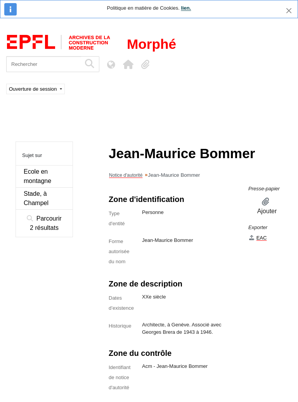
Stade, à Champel (36, 198)
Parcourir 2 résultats (44, 223)
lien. (186, 8)
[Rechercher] (43, 64)
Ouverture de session (33, 89)
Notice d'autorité (125, 175)
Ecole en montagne (37, 176)
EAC (257, 238)
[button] (128, 64)
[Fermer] (289, 10)
